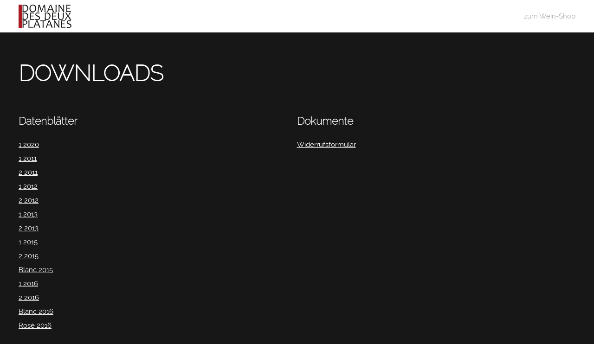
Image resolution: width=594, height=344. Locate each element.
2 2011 (28, 172)
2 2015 (29, 256)
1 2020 (29, 144)
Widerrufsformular (326, 144)
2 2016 (29, 297)
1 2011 (28, 158)
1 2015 (28, 242)
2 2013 (29, 228)
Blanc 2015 (36, 270)
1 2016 (28, 284)
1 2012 (28, 186)
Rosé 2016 (35, 325)
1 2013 (28, 214)
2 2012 (29, 200)
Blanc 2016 (36, 311)
